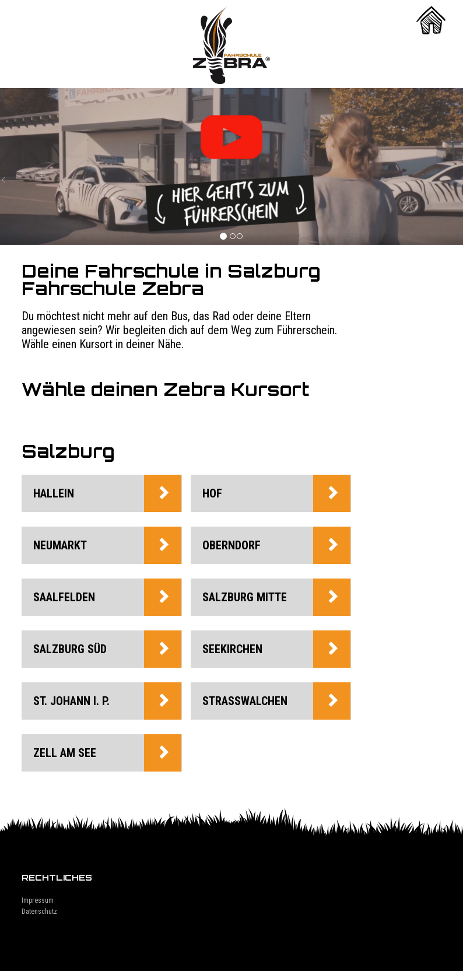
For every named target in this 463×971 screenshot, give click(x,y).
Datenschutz (39, 911)
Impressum (38, 900)
